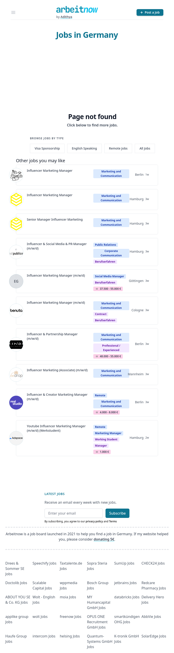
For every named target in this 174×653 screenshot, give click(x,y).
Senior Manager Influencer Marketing (55, 219)
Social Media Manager (109, 276)
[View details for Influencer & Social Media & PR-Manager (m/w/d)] (16, 252)
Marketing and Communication (111, 174)
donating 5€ (104, 539)
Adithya (66, 17)
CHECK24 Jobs (153, 563)
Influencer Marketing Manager (49, 170)
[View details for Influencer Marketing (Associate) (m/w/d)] (16, 374)
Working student (106, 439)
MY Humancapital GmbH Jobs (98, 602)
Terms (113, 521)
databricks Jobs (126, 597)
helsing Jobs (70, 636)
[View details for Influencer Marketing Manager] (16, 175)
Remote (100, 395)
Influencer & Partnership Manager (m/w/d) (52, 336)
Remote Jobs (118, 148)
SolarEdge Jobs (153, 636)
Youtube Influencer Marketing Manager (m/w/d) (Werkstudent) (56, 428)
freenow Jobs (70, 616)
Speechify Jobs (45, 563)
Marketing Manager (108, 433)
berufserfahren (105, 262)
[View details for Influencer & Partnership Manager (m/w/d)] (16, 344)
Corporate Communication (111, 253)
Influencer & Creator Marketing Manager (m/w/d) (57, 396)
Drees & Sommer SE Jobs (14, 568)
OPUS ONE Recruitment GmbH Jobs (97, 622)
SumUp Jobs (124, 563)
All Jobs (144, 148)
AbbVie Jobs (151, 616)
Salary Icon (97, 289)
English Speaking (84, 148)
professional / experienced (111, 348)
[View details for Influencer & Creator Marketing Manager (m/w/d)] (16, 402)
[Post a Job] (150, 12)
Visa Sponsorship (47, 148)
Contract (101, 314)
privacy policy (94, 521)
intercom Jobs (44, 636)
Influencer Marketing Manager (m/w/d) (56, 275)
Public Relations (105, 245)
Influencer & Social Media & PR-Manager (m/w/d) (57, 246)
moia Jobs (68, 597)
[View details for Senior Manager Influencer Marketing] (16, 224)
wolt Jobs (40, 616)
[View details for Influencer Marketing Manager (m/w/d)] (16, 281)
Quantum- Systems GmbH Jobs (100, 641)
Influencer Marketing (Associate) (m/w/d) (57, 370)
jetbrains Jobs (125, 582)
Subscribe (117, 513)
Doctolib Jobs (16, 582)
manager (101, 445)
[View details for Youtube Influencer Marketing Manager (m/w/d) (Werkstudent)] (16, 438)
